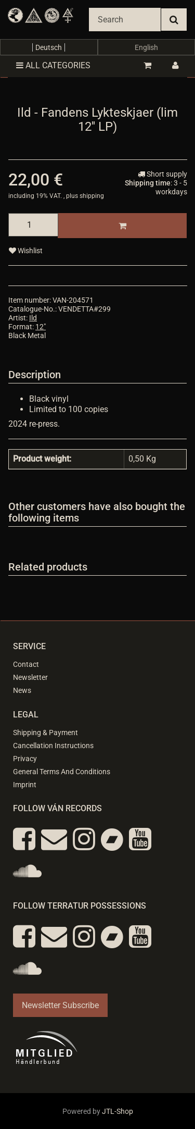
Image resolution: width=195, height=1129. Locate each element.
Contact (26, 664)
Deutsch (48, 47)
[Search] (125, 19)
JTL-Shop (117, 1111)
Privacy (25, 758)
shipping (92, 196)
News (22, 690)
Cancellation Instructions (53, 745)
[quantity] (33, 225)
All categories (53, 65)
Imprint (24, 784)
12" (40, 326)
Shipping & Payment (45, 732)
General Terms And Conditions (61, 771)
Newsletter (30, 677)
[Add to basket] (122, 225)
